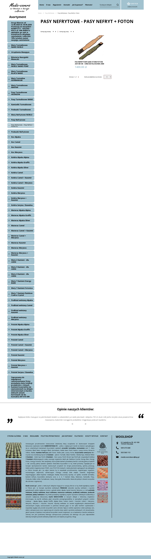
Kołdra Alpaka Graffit (20, 162)
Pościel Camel (17, 340)
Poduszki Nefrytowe (20, 132)
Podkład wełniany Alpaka (22, 300)
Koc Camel (15, 142)
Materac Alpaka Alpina (21, 210)
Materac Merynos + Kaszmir (19, 254)
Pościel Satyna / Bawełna (22, 372)
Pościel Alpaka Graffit (20, 329)
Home (40, 13)
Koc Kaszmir (16, 147)
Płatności (79, 436)
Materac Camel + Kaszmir (22, 230)
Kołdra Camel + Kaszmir (21, 178)
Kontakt (104, 436)
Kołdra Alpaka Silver (20, 167)
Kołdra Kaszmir (17, 188)
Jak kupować (67, 436)
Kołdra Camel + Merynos (21, 183)
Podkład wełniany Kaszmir (18, 311)
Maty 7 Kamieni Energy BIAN (21, 282)
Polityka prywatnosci (50, 436)
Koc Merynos (16, 152)
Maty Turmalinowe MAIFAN (19, 86)
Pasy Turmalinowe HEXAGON (19, 93)
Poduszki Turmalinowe (21, 109)
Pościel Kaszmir (18, 355)
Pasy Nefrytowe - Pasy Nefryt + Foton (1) (22, 125)
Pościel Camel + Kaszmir (21, 345)
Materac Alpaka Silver (20, 220)
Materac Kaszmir (18, 243)
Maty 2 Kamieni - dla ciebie (20, 261)
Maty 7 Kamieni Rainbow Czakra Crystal (21, 294)
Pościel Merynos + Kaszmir (19, 366)
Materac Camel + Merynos (18, 237)
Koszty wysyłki (91, 436)
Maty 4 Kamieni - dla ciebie (20, 275)
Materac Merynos (18, 248)
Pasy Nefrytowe (18, 120)
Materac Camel (17, 225)
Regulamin (34, 436)
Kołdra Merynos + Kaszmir (18, 199)
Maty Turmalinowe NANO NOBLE (19, 46)
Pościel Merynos (18, 360)
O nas (48, 5)
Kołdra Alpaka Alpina (20, 157)
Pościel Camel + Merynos (22, 350)
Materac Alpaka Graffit (21, 215)
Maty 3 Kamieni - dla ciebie (20, 268)
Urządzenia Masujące (20, 52)
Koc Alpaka (16, 137)
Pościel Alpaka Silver (20, 334)
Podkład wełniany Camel (21, 305)
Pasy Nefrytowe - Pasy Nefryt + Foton (68, 13)
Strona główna (14, 436)
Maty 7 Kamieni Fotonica (22, 288)
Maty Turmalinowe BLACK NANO (19, 72)
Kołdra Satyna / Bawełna (22, 205)
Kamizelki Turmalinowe (21, 104)
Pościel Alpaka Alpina (20, 324)
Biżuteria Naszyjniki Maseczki (19, 58)
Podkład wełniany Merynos (18, 318)
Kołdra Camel (17, 172)
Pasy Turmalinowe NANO (22, 99)
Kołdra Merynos (18, 193)
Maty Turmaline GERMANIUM (18, 79)
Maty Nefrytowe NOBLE (21, 115)
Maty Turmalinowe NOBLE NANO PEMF (20, 65)
